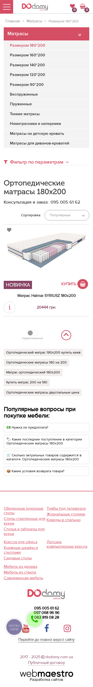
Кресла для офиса (20, 542)
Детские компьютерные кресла (67, 544)
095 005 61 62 (46, 608)
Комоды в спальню (64, 520)
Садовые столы (18, 558)
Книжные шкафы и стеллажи (21, 550)
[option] (46, 256)
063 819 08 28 (46, 617)
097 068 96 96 (46, 613)
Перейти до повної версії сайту (46, 639)
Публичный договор (46, 662)
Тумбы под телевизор (66, 508)
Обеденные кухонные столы (23, 510)
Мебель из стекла (20, 572)
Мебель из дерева (20, 566)
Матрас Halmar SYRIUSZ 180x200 (46, 295)
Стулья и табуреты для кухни (24, 531)
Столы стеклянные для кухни (24, 521)
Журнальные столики (66, 514)
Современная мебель (23, 578)
